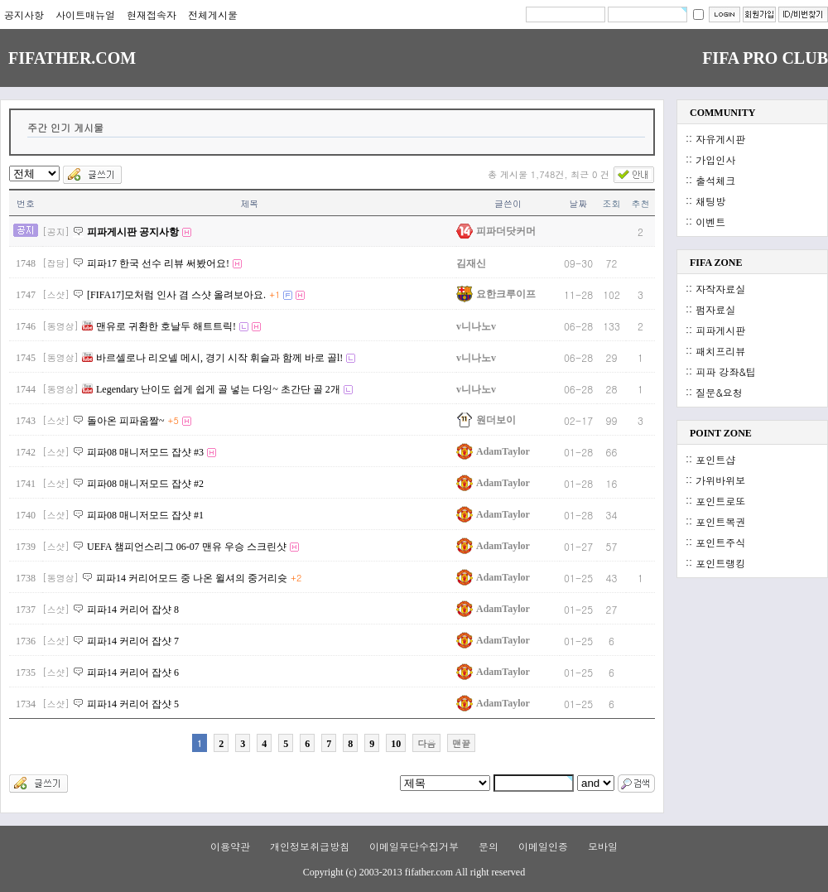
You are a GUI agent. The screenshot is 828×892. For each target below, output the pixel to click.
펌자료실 (715, 309)
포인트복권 (720, 521)
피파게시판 (720, 330)
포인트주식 (720, 542)
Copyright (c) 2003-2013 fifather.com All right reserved (414, 872)
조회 (612, 203)
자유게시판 (720, 139)
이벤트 (710, 222)
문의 (488, 846)
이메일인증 (543, 846)
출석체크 (715, 180)
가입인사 (715, 159)
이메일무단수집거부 (414, 846)
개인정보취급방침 (309, 846)
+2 (296, 577)
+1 (274, 294)
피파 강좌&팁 (726, 371)
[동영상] (60, 326)
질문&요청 (719, 392)
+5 (173, 420)
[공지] (56, 231)
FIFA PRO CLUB (765, 58)
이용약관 (230, 846)
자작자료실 (720, 289)
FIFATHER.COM (72, 58)
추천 (641, 203)
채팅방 (710, 201)
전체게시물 (213, 14)
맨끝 (461, 743)
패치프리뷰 (720, 351)
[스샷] (56, 294)
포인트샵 (715, 459)
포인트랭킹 (720, 563)
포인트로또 (720, 501)
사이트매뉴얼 (85, 14)
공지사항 (24, 14)
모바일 (603, 846)
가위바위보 (720, 480)
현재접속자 (151, 14)
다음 (426, 743)
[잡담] (56, 263)
